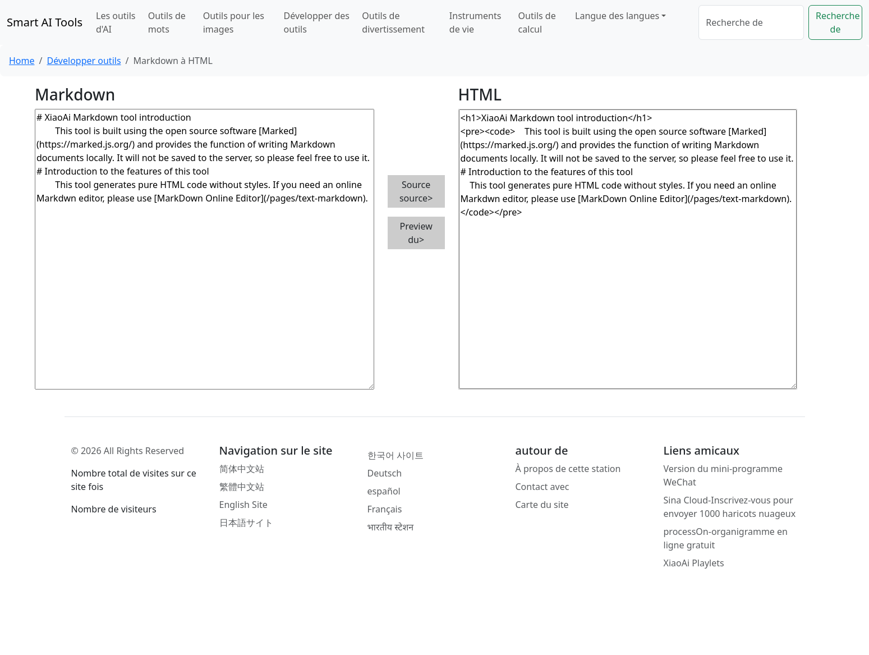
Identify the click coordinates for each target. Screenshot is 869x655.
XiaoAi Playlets (694, 563)
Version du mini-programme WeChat (723, 475)
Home (22, 60)
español (384, 491)
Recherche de (837, 22)
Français (384, 509)
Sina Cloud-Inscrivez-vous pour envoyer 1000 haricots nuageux (730, 507)
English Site (243, 504)
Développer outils (84, 60)
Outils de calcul (537, 22)
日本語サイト (246, 522)
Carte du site (542, 504)
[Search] (751, 22)
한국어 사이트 (395, 455)
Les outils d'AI (116, 22)
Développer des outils (317, 22)
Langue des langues (617, 16)
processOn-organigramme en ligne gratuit (726, 538)
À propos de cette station (568, 468)
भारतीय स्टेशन (390, 527)
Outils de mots (167, 22)
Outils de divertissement (393, 22)
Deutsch (384, 473)
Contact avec (542, 486)
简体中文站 (241, 468)
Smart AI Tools (44, 22)
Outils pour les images (233, 22)
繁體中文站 (241, 486)
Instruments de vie (475, 22)
